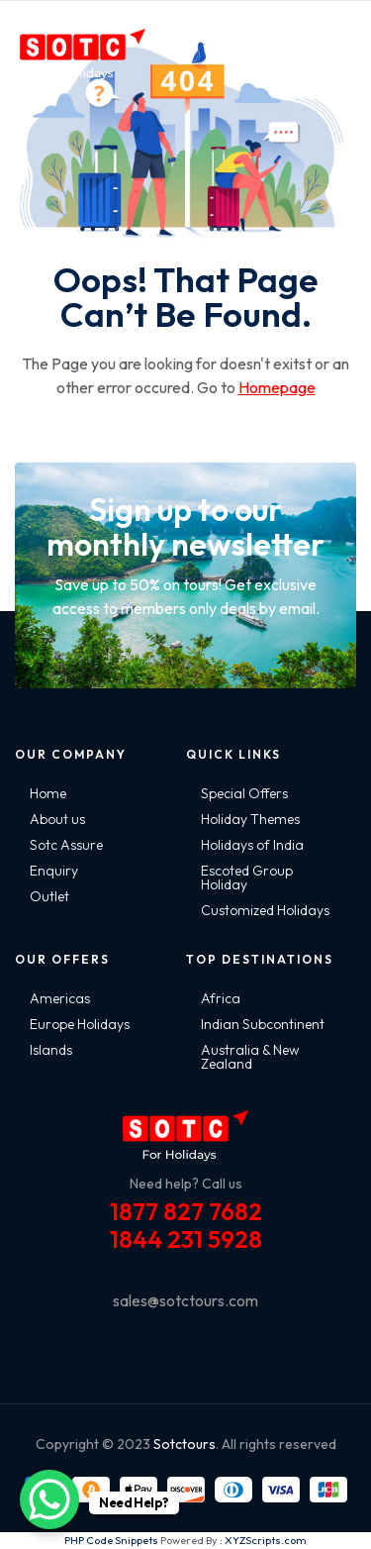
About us (57, 819)
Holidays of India (252, 845)
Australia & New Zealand (250, 1057)
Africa (220, 998)
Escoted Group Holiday (247, 877)
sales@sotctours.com (185, 1300)
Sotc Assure (66, 845)
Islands (51, 1050)
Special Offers (244, 793)
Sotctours (184, 1444)
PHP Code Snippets (111, 1540)
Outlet (49, 896)
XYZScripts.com (266, 1540)
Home (48, 793)
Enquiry (54, 870)
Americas (60, 998)
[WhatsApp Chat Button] (49, 1499)
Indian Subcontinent (263, 1024)
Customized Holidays (265, 910)
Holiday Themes (250, 819)
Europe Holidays (80, 1024)
